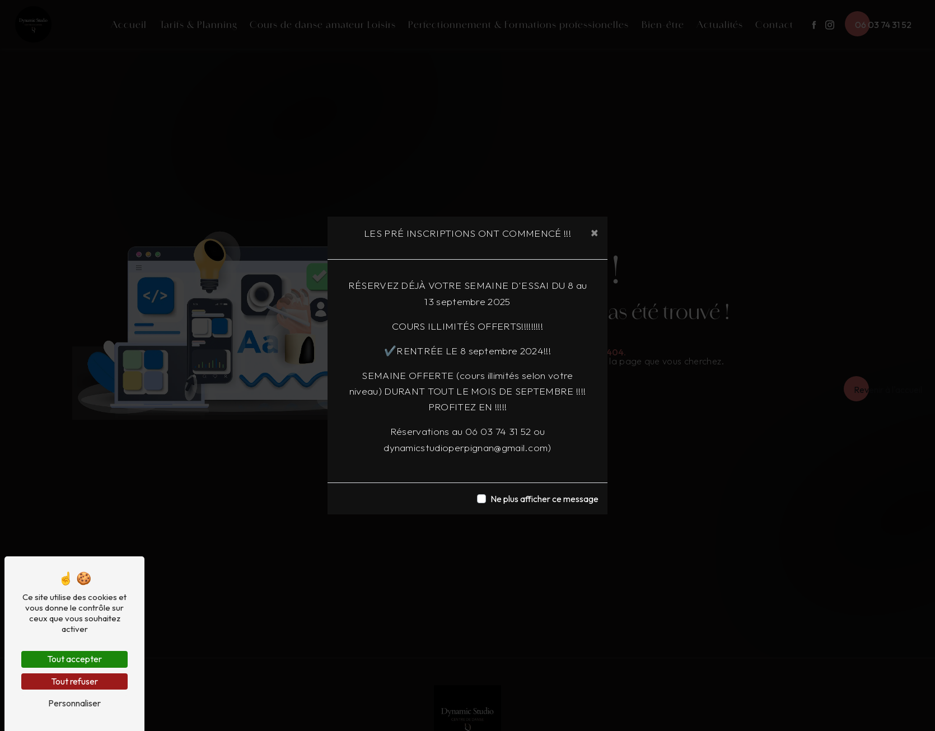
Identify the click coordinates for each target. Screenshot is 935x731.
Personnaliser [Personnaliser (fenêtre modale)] (74, 703)
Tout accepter (74, 658)
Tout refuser (74, 681)
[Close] (594, 232)
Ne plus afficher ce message (544, 498)
